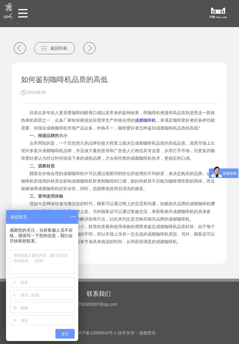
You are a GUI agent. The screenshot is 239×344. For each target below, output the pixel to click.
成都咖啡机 (145, 120)
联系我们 (99, 294)
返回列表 (58, 48)
